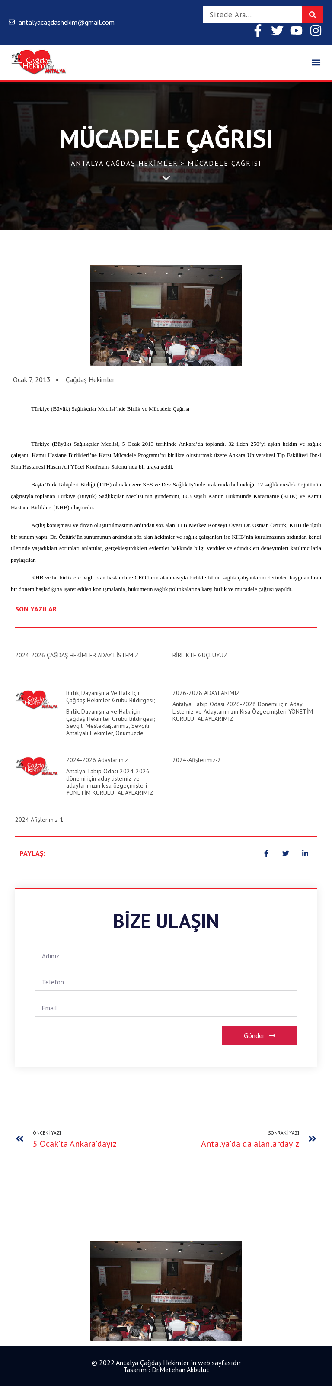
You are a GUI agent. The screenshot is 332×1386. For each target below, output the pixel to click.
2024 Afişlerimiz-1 (39, 819)
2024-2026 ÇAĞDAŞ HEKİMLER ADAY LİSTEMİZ (77, 655)
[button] (316, 62)
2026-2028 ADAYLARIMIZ (206, 693)
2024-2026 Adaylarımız (97, 760)
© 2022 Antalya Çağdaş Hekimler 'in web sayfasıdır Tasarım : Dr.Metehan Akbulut (166, 1366)
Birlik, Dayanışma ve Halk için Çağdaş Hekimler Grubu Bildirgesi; (110, 696)
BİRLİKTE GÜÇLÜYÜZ (199, 655)
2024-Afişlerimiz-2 (196, 760)
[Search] (312, 14)
